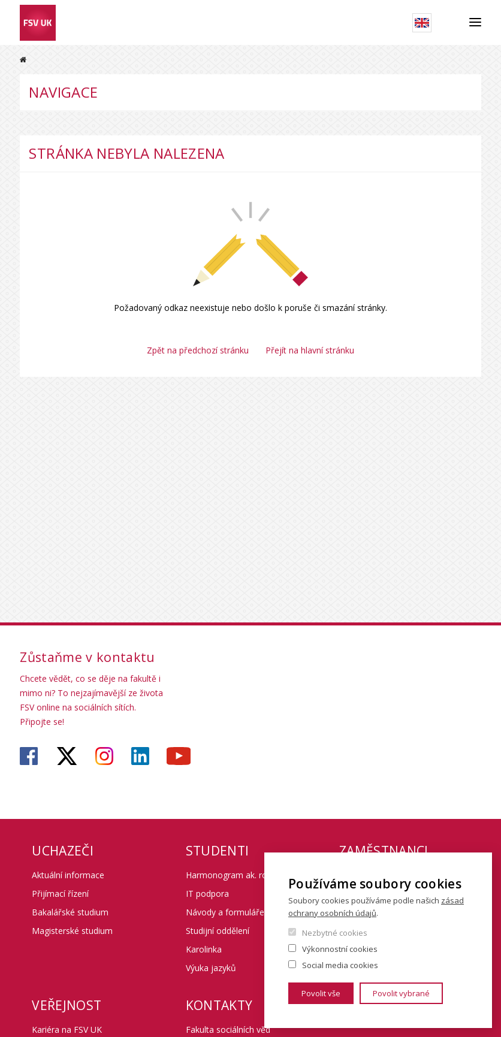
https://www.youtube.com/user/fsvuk (179, 756)
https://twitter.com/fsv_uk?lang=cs (67, 756)
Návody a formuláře (225, 912)
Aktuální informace (68, 875)
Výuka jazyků (211, 967)
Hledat (450, 23)
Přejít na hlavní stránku (309, 350)
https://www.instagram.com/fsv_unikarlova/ (104, 756)
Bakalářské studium (70, 912)
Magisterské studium (72, 930)
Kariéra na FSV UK (67, 1029)
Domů (23, 59)
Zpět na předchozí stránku (198, 350)
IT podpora (207, 893)
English (421, 22)
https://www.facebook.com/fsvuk (29, 756)
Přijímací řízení (60, 893)
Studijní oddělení (217, 930)
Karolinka (204, 949)
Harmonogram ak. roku (231, 875)
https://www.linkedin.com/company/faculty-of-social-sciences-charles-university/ (140, 756)
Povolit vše (320, 993)
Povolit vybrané (401, 993)
